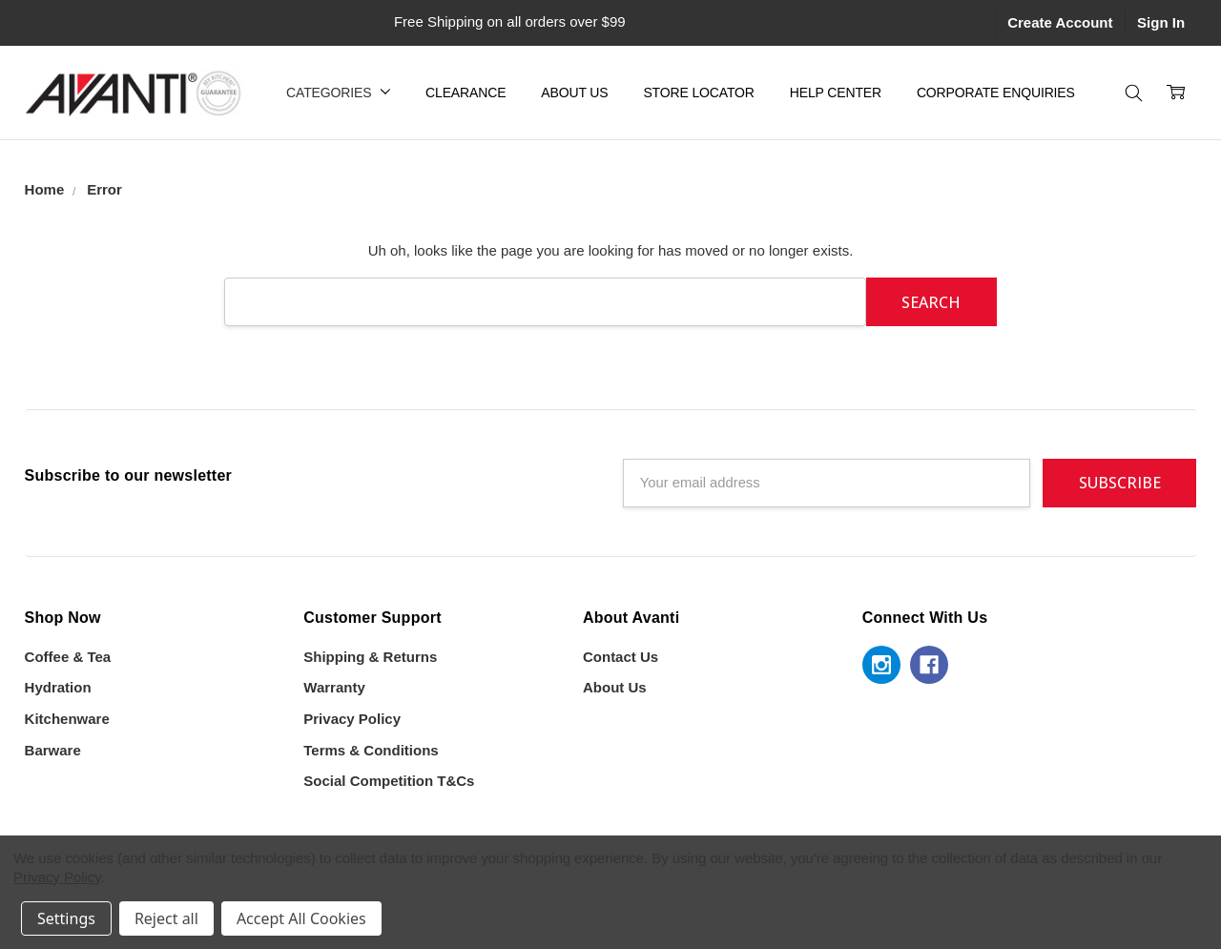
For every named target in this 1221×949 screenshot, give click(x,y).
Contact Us (620, 657)
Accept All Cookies (301, 918)
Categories (338, 92)
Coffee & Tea (68, 657)
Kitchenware (67, 719)
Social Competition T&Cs (388, 781)
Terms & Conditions (370, 750)
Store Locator (698, 92)
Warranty (333, 687)
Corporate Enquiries (996, 92)
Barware (53, 750)
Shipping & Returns (370, 657)
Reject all (166, 918)
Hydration (58, 687)
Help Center (835, 92)
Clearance (465, 92)
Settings (66, 918)
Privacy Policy (352, 719)
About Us (574, 92)
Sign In (1161, 22)
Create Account (1059, 22)
